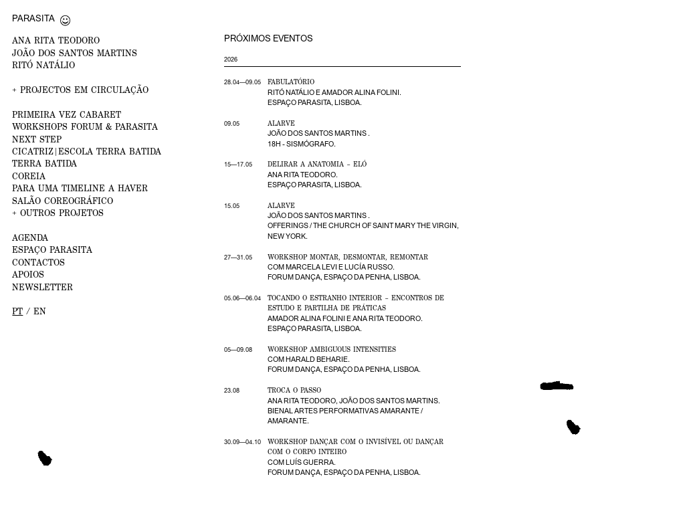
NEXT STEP (37, 139)
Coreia (28, 176)
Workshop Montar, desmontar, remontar (348, 257)
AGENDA (30, 238)
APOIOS (28, 275)
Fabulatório (291, 82)
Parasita (33, 18)
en (39, 311)
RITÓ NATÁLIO (43, 65)
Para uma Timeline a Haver (80, 188)
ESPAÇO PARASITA (52, 250)
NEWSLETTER (42, 287)
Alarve (281, 123)
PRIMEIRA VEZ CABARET (66, 115)
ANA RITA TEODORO (56, 40)
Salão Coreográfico (62, 201)
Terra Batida (44, 164)
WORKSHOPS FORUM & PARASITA (85, 127)
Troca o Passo (294, 390)
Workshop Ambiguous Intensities (332, 349)
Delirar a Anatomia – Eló (317, 164)
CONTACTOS (38, 263)
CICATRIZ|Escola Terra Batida (86, 151)
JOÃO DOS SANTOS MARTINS (74, 53)
